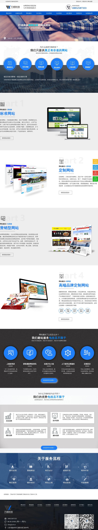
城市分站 (90, 504)
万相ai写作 (13, 494)
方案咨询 (84, 1)
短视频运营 (89, 13)
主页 (15, 38)
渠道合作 (78, 1)
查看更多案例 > (6, 138)
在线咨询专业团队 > (49, 380)
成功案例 (69, 13)
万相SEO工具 (33, 494)
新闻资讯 (79, 13)
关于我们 (81, 504)
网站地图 (90, 1)
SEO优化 (39, 13)
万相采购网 (19, 494)
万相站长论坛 (26, 494)
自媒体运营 (18, 13)
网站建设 (29, 13)
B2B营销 (59, 13)
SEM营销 (49, 13)
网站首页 (9, 13)
